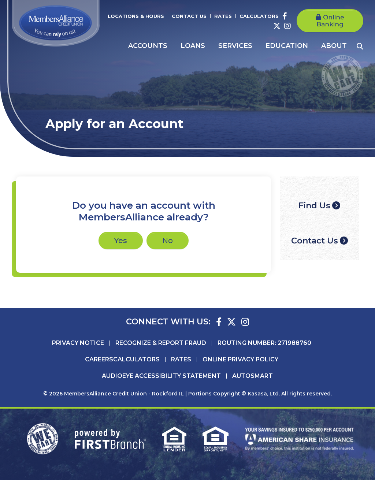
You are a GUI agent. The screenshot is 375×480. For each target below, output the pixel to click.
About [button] (334, 46)
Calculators (259, 16)
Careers (99, 359)
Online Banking (330, 21)
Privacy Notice (78, 343)
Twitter (277, 26)
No (167, 240)
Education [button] (287, 46)
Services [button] (235, 46)
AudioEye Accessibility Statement (161, 376)
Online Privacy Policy (240, 359)
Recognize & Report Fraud (160, 343)
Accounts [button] (147, 46)
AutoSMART (252, 376)
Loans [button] (193, 46)
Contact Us (189, 16)
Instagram (287, 26)
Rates (223, 16)
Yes (120, 240)
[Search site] (360, 46)
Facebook (284, 16)
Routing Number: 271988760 (264, 343)
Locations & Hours (136, 16)
